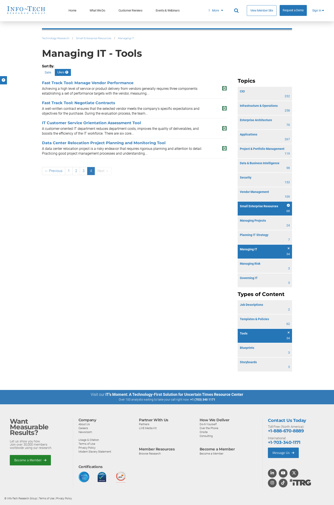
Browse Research (150, 453)
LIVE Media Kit (148, 428)
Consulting (206, 435)
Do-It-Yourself (208, 424)
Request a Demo (293, 10)
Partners (144, 424)
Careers (83, 428)
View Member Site (261, 10)
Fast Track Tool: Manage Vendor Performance (88, 82)
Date (48, 72)
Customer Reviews (130, 10)
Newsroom (85, 431)
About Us (84, 424)
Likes (62, 72)
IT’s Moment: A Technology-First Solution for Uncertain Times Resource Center (174, 394)
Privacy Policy (86, 447)
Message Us (283, 452)
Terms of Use (86, 443)
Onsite (204, 431)
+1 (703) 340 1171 (202, 399)
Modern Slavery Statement (94, 451)
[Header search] (237, 11)
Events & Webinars (168, 10)
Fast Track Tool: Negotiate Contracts (78, 102)
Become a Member (30, 460)
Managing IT (126, 38)
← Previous (53, 171)
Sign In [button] (318, 10)
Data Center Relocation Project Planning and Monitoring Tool (103, 142)
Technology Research (55, 38)
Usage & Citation (88, 439)
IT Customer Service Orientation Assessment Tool (91, 122)
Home (72, 10)
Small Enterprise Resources (93, 38)
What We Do (97, 10)
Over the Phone (209, 428)
